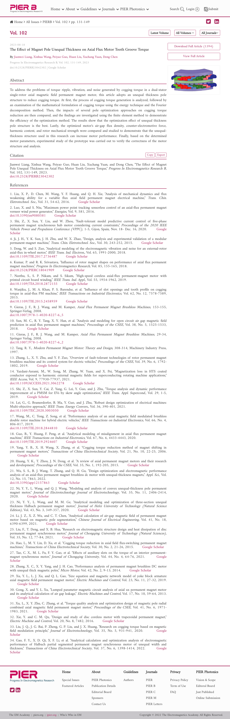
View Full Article (194, 56)
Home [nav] (57, 9)
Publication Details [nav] (104, 686)
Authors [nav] (128, 680)
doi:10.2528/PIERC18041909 (32, 270)
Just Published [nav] (205, 692)
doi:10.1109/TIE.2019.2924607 (33, 442)
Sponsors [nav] (97, 698)
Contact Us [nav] (99, 704)
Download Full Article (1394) (193, 46)
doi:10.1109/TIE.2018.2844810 (33, 428)
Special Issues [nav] (70, 680)
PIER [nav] (149, 680)
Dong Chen (110, 57)
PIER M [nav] (151, 698)
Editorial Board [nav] (101, 692)
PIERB (47, 22)
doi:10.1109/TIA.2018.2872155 (34, 284)
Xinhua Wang (42, 57)
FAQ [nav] (173, 692)
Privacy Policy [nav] (179, 680)
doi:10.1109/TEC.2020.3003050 (34, 411)
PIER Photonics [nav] (134, 9)
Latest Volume (154, 33)
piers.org (38, 715)
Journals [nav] (110, 9)
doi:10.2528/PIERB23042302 (28, 67)
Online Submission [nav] (208, 698)
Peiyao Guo (59, 57)
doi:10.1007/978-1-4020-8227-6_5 (36, 315)
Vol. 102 (61, 22)
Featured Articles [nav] (73, 686)
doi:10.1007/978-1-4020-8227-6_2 (36, 342)
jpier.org (51, 715)
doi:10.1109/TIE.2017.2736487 (33, 257)
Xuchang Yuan (92, 57)
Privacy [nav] (175, 672)
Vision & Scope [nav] (206, 680)
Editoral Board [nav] (205, 686)
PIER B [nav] (150, 686)
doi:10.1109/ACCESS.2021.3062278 (37, 383)
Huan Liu (75, 57)
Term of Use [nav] (178, 686)
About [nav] (72, 9)
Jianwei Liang (23, 57)
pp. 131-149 (80, 22)
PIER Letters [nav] (154, 704)
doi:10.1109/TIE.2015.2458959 (33, 301)
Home (18, 22)
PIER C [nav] (151, 692)
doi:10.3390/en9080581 (28, 216)
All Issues (32, 22)
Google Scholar (57, 67)
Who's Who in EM (70, 715)
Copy (148, 155)
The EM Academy (19, 715)
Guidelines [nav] (90, 9)
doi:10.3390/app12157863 (30, 483)
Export (160, 155)
